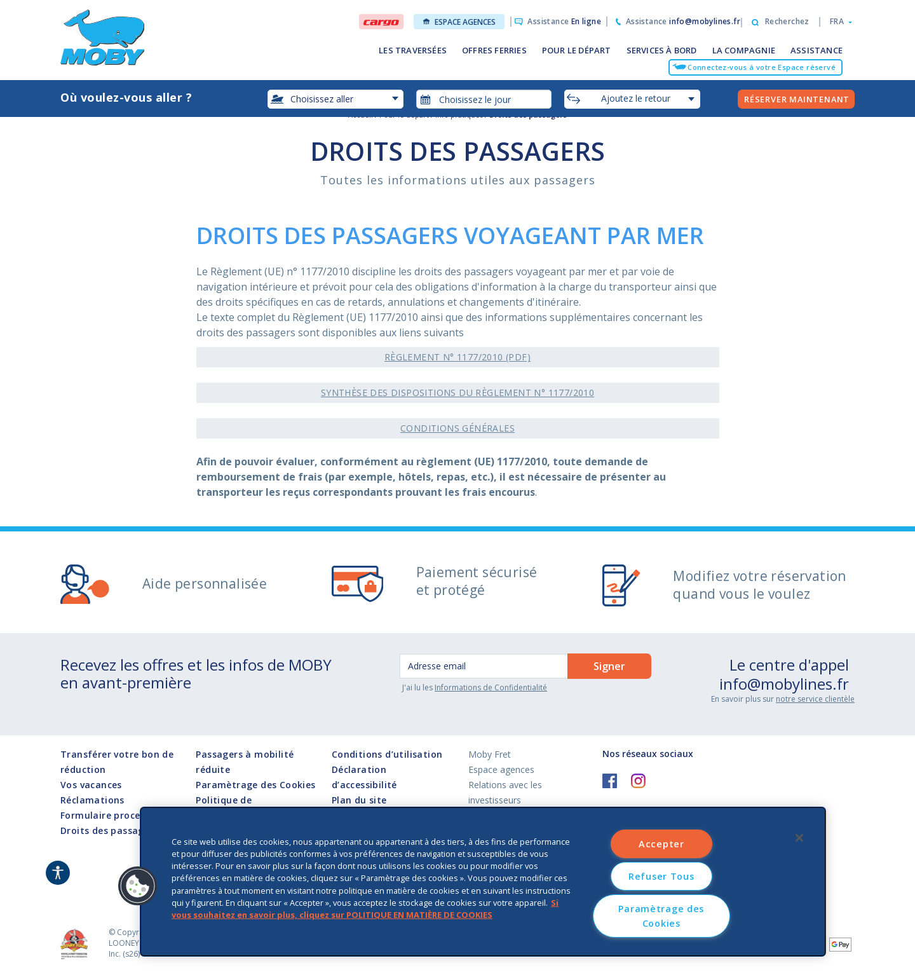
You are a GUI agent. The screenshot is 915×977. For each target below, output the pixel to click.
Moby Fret (489, 754)
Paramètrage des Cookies (255, 785)
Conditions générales (457, 428)
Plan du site (359, 800)
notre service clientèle (815, 698)
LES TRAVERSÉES (413, 50)
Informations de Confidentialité (491, 687)
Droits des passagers (109, 830)
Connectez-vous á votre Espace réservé (762, 67)
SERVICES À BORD (662, 50)
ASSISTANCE (816, 50)
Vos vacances (91, 785)
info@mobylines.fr (784, 683)
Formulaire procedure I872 (121, 815)
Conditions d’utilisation (387, 754)
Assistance (564, 21)
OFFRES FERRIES (494, 50)
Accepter (661, 844)
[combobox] (484, 99)
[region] (483, 882)
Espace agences (459, 22)
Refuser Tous (661, 876)
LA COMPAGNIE (743, 50)
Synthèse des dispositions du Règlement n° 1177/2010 (457, 392)
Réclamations (92, 800)
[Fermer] (799, 838)
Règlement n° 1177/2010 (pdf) (457, 357)
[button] (837, 22)
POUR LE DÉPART (576, 50)
